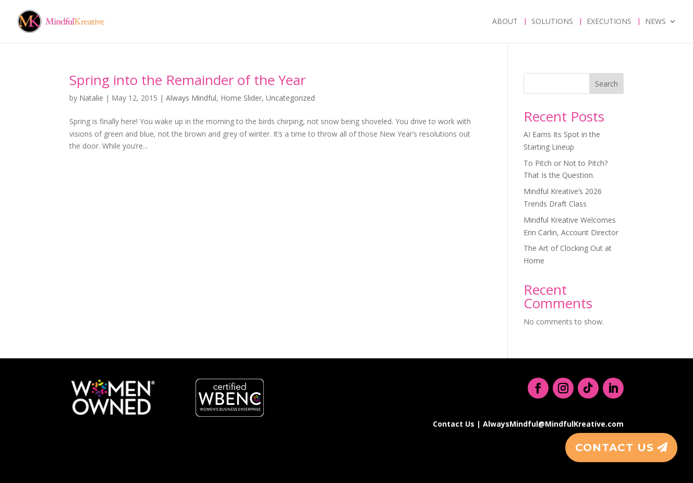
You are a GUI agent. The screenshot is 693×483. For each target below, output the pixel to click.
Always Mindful (191, 98)
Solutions (552, 22)
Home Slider (241, 98)
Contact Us (614, 447)
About (505, 22)
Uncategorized (290, 98)
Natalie (91, 98)
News (655, 22)
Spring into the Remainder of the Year (187, 79)
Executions (609, 22)
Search (606, 84)
